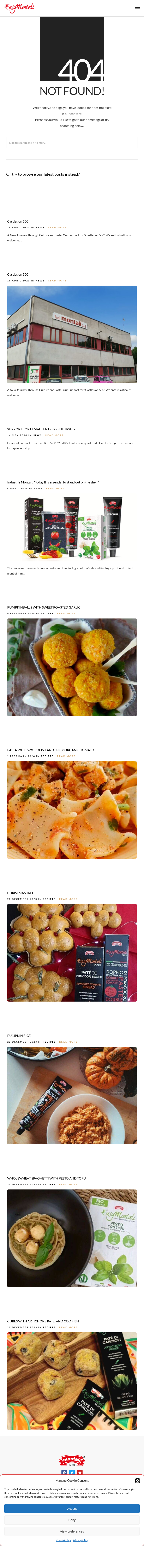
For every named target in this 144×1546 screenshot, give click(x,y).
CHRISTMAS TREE (20, 893)
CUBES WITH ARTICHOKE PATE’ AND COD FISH (43, 1321)
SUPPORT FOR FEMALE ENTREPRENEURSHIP (41, 429)
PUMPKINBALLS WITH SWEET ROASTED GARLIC (43, 607)
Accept (72, 1508)
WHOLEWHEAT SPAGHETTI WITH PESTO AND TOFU (46, 1178)
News (40, 227)
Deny (72, 1520)
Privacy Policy (80, 1540)
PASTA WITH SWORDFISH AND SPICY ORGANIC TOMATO (50, 750)
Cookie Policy (63, 1540)
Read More (57, 227)
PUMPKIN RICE (19, 1035)
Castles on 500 (17, 221)
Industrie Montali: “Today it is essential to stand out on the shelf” (53, 482)
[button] (138, 1481)
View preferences (72, 1531)
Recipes (47, 613)
